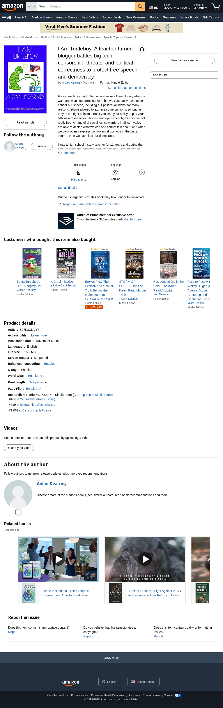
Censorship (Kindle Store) (37, 399)
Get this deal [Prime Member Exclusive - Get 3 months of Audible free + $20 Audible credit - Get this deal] (133, 219)
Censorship (130, 37)
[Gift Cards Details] (218, 17)
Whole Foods (189, 17)
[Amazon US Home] (70, 683)
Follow (41, 146)
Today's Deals (111, 17)
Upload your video (19, 448)
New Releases (135, 17)
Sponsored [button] (12, 529)
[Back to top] (111, 662)
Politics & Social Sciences (56, 37)
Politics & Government (87, 37)
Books (154, 17)
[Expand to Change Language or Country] (124, 682)
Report (12, 632)
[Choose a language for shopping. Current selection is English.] (110, 681)
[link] (32, 283)
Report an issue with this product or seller (88, 204)
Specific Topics (112, 37)
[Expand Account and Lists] (189, 8)
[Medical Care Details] (52, 17)
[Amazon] (12, 6)
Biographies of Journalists (37, 404)
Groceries (169, 17)
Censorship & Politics (37, 410)
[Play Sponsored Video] (58, 559)
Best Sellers (90, 17)
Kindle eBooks (29, 37)
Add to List (160, 75)
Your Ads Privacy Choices (158, 695)
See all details (67, 188)
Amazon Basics (66, 17)
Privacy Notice (79, 695)
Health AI (21, 17)
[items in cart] (215, 6)
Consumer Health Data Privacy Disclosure (115, 695)
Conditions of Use (57, 695)
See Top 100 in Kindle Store (93, 395)
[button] (6, 17)
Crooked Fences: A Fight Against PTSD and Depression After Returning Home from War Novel (154, 593)
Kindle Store (11, 37)
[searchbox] (86, 6)
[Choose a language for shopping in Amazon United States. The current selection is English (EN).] (153, 6)
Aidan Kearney (72, 82)
